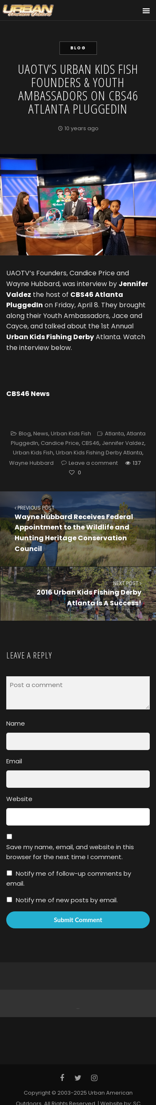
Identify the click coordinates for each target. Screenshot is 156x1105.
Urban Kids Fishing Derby (50, 337)
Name (15, 723)
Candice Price (60, 443)
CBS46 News (28, 393)
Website (19, 798)
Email (14, 761)
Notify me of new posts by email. (67, 900)
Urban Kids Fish (71, 433)
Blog (78, 48)
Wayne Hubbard (31, 463)
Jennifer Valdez (123, 443)
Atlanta (114, 433)
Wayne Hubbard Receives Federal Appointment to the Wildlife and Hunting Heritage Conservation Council (78, 529)
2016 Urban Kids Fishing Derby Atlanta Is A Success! (78, 593)
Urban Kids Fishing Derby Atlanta (99, 453)
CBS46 (90, 443)
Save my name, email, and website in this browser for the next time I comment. (70, 852)
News (40, 433)
